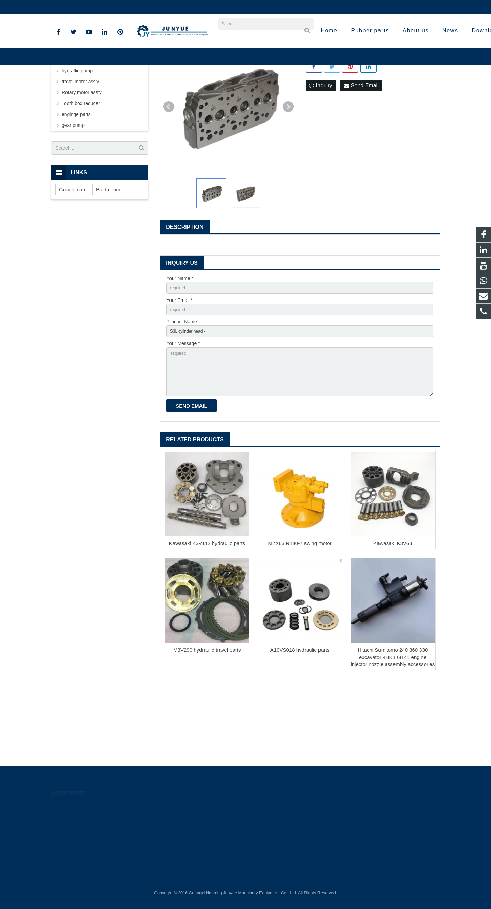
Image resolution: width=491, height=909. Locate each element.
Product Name (181, 390)
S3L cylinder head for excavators (350, 120)
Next (288, 171)
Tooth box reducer (81, 168)
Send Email (361, 150)
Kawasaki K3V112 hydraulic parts (207, 622)
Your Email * (179, 366)
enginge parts (76, 179)
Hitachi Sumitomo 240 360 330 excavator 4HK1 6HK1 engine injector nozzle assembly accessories (393, 736)
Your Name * (179, 343)
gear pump (73, 190)
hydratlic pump (77, 135)
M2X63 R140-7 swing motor (300, 622)
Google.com (73, 254)
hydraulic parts (77, 124)
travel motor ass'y (80, 146)
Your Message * (183, 414)
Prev (168, 171)
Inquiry (320, 150)
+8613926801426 (74, 7)
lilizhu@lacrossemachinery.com (137, 7)
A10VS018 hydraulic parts (299, 729)
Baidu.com (108, 254)
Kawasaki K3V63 (392, 622)
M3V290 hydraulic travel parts (207, 729)
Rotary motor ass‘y (82, 157)
